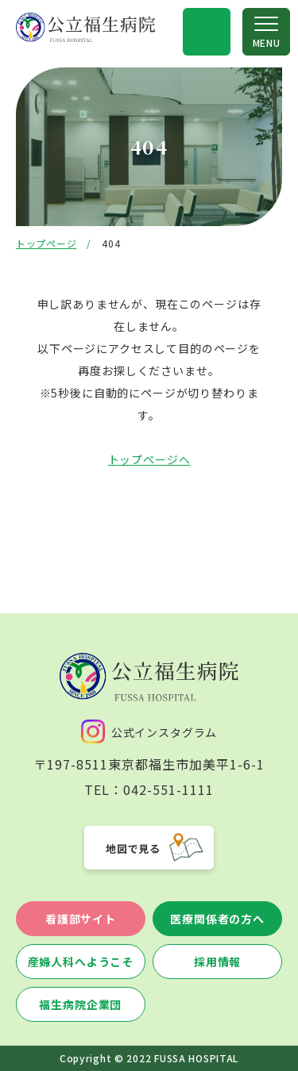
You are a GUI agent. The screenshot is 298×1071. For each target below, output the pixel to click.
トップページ (46, 243)
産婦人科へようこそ (81, 961)
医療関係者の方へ (217, 919)
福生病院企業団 (80, 1004)
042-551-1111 (168, 789)
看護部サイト (80, 919)
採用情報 (217, 961)
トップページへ (149, 459)
